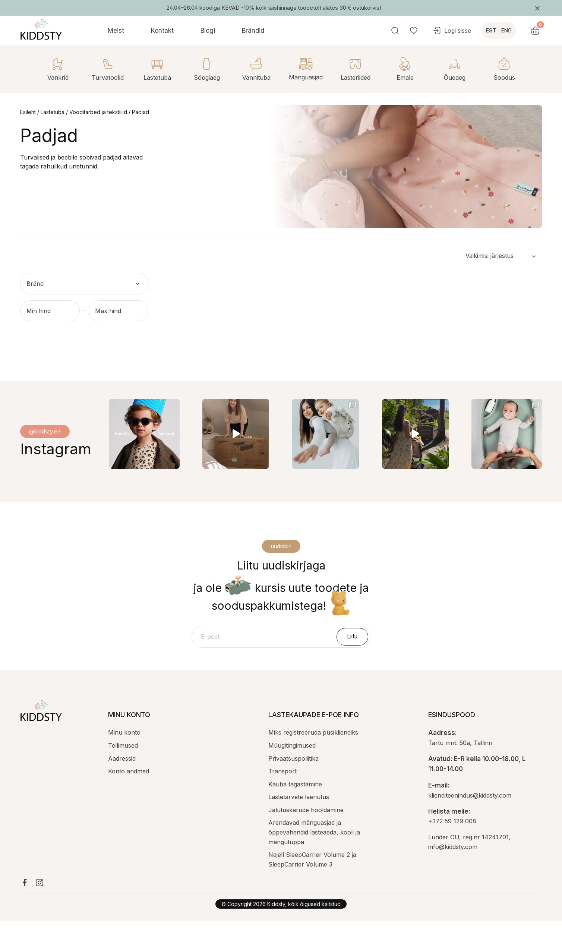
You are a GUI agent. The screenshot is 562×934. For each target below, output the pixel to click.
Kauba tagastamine (295, 797)
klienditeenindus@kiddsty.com (469, 808)
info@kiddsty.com (452, 860)
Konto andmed (128, 784)
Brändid (253, 30)
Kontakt (162, 30)
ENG (526, 30)
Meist (116, 30)
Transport (282, 784)
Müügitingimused (292, 759)
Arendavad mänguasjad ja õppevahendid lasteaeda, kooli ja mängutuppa (314, 845)
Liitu (353, 649)
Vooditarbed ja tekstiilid (98, 112)
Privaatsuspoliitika (293, 772)
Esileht (28, 112)
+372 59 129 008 (452, 834)
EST (511, 30)
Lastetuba (52, 112)
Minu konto (124, 746)
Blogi (208, 30)
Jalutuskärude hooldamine (306, 823)
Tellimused (123, 759)
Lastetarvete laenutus (298, 810)
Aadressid (122, 772)
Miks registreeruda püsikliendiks (313, 746)
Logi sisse (471, 30)
